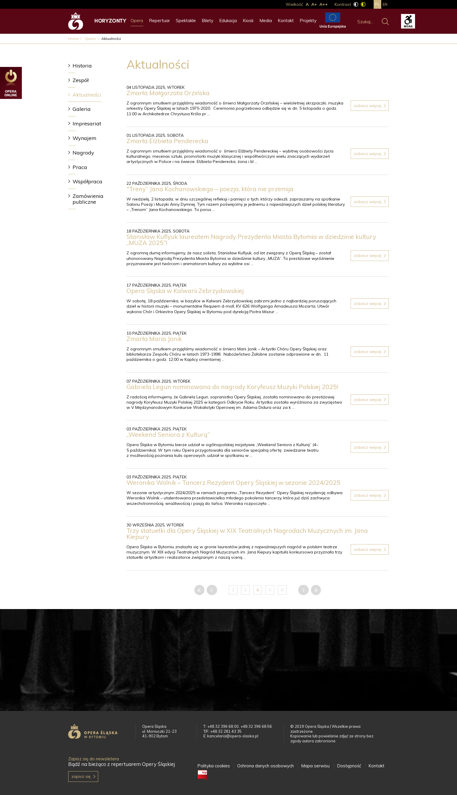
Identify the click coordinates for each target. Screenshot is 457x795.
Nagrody (83, 152)
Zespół (81, 80)
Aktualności (87, 94)
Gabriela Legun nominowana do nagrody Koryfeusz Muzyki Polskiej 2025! (232, 387)
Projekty (308, 20)
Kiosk (248, 20)
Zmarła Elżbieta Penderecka (167, 141)
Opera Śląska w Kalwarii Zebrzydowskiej (185, 290)
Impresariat (87, 123)
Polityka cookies (213, 766)
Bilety (207, 20)
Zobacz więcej (367, 105)
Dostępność (349, 766)
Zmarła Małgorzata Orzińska (168, 93)
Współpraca (87, 181)
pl (377, 4)
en (385, 4)
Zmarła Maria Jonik (154, 339)
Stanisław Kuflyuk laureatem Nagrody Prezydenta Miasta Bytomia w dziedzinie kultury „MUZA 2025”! (251, 239)
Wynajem (84, 138)
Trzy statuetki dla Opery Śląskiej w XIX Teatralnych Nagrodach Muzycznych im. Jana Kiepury (247, 533)
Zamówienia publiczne (88, 199)
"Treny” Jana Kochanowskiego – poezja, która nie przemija (209, 189)
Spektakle (186, 20)
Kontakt (286, 20)
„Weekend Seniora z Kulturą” (168, 434)
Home (73, 38)
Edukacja (228, 20)
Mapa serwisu (315, 766)
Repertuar (159, 20)
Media (265, 20)
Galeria (82, 109)
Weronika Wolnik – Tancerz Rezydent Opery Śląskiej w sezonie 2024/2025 (233, 482)
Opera (137, 20)
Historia (82, 65)
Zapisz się (81, 776)
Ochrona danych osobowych (265, 766)
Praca (80, 167)
